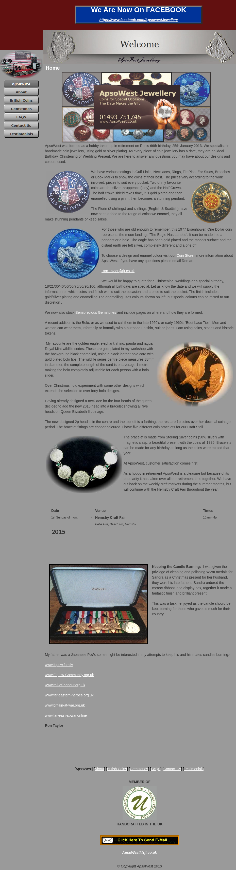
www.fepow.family (59, 665)
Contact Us (172, 769)
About (99, 769)
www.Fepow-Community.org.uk (69, 675)
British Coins (117, 769)
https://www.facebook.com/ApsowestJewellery (138, 20)
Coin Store (185, 255)
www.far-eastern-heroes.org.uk (69, 695)
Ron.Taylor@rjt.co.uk (118, 271)
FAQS (155, 769)
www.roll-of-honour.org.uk (65, 685)
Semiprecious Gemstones (95, 312)
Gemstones (139, 769)
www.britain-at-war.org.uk (65, 705)
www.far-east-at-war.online (66, 715)
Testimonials (194, 769)
